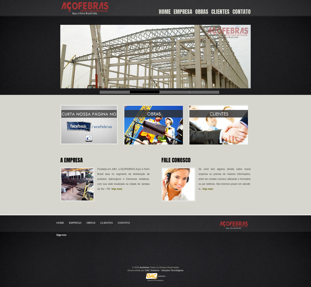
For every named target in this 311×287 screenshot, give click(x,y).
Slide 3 (174, 92)
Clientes (220, 12)
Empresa (183, 12)
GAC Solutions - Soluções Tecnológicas (164, 270)
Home (165, 12)
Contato (241, 12)
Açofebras (145, 267)
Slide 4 (204, 92)
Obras (201, 12)
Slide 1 (115, 92)
